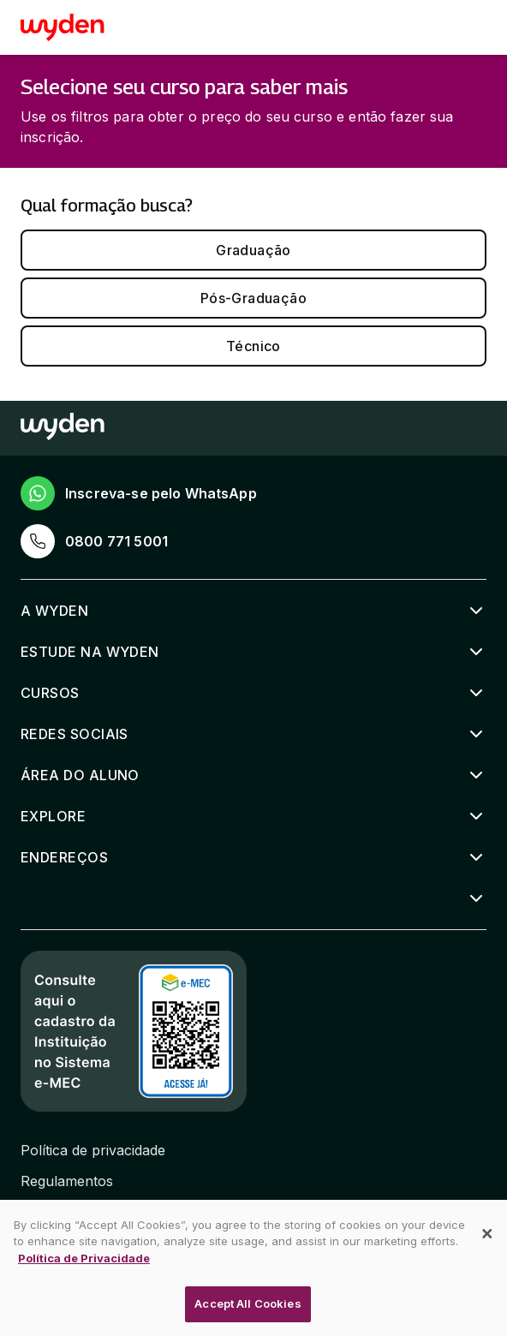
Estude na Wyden (90, 651)
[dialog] (253, 1268)
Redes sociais (74, 734)
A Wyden (54, 610)
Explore (53, 816)
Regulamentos (67, 1181)
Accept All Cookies (247, 1303)
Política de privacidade (93, 1150)
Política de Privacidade (84, 1258)
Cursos (50, 693)
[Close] (487, 1234)
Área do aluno (80, 775)
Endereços (64, 857)
